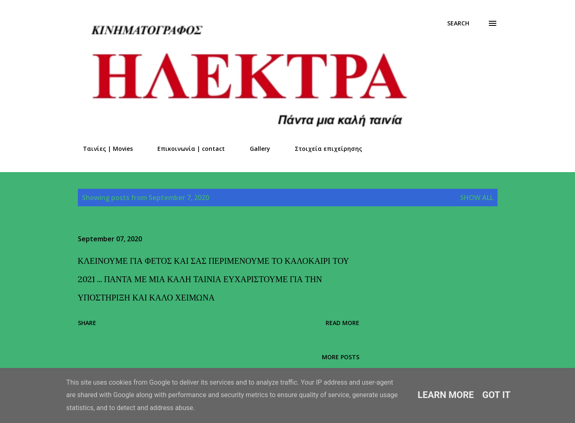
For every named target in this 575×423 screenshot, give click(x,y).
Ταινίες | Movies (103, 149)
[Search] (458, 23)
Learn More (446, 395)
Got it (496, 395)
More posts (340, 357)
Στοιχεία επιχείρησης (323, 149)
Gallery (255, 149)
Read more (342, 323)
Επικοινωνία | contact (186, 149)
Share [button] (87, 323)
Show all (476, 197)
